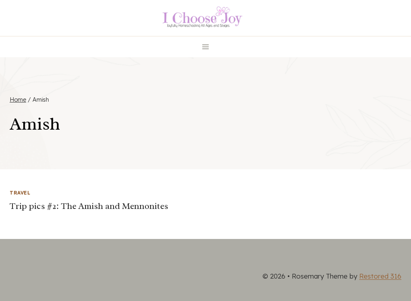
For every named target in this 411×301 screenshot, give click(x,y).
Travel (20, 193)
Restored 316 (380, 276)
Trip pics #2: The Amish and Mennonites (89, 206)
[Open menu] (205, 46)
